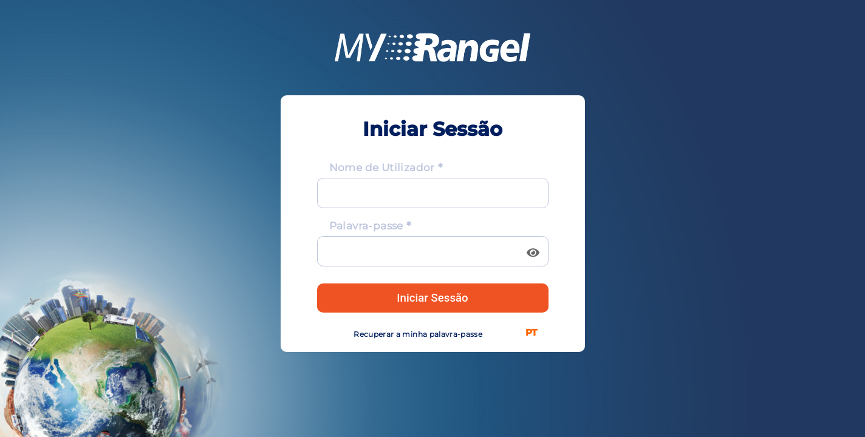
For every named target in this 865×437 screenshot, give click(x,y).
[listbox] (534, 332)
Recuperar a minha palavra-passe (418, 334)
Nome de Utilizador (382, 167)
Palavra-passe (366, 225)
